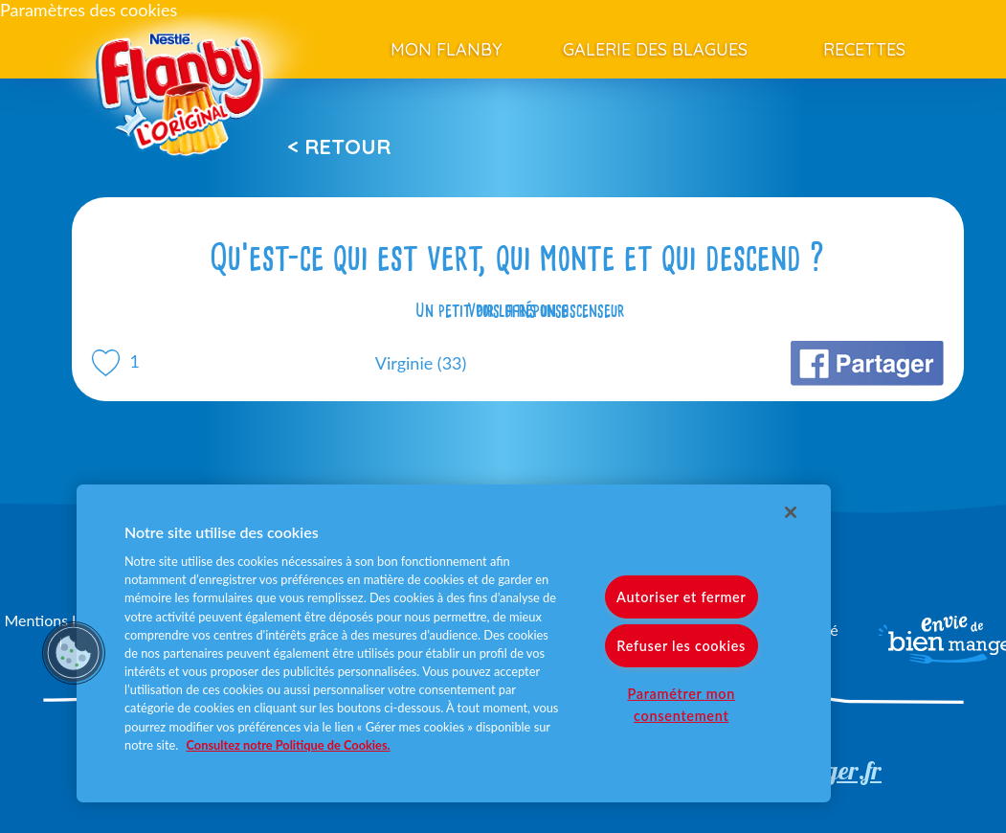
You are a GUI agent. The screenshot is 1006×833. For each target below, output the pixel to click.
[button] (73, 653)
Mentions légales (60, 620)
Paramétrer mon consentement (681, 705)
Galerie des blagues (655, 49)
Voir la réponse (518, 310)
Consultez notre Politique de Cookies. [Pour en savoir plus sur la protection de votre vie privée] (289, 745)
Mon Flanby (447, 49)
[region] (454, 643)
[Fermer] (791, 512)
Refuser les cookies (681, 646)
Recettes (864, 49)
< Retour (339, 146)
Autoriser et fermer (681, 597)
